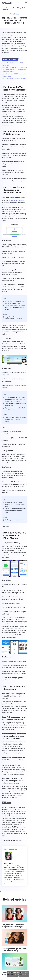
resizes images (20, 742)
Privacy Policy (23, 974)
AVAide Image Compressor (17, 200)
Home (3, 8)
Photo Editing (17, 8)
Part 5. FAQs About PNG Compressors (14, 78)
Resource (9, 8)
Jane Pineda (8, 840)
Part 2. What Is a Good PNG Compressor (14, 67)
